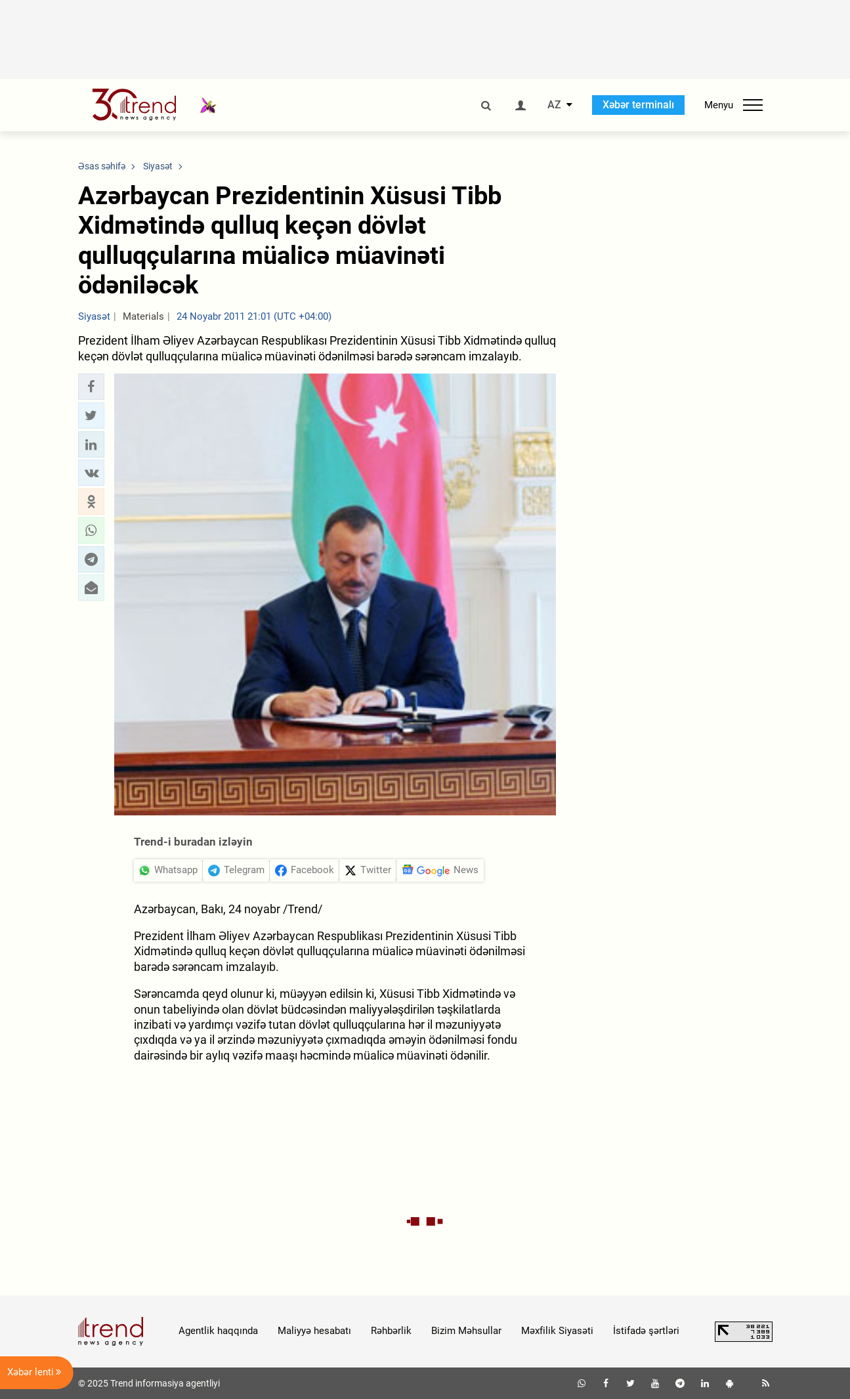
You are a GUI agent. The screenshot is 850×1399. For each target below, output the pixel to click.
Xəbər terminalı (638, 104)
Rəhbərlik (391, 1331)
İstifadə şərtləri (646, 1331)
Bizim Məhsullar (466, 1331)
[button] (91, 386)
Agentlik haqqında (218, 1331)
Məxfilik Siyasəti (557, 1331)
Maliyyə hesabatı (314, 1331)
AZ (554, 105)
